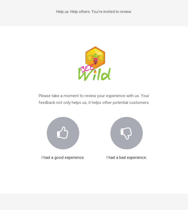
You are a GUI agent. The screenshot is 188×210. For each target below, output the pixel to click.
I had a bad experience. (126, 135)
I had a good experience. (63, 135)
